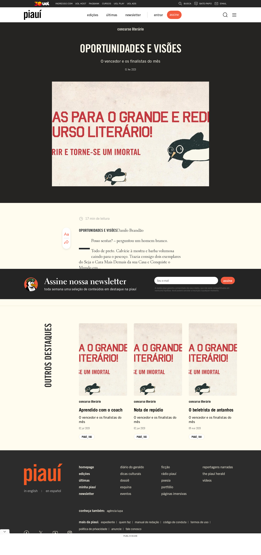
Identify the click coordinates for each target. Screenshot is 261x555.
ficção (165, 467)
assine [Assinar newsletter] (227, 280)
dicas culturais (130, 473)
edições (92, 15)
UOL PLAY (119, 3)
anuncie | (118, 529)
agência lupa (115, 511)
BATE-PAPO (203, 3)
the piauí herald (214, 473)
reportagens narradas (218, 467)
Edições (84, 473)
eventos (125, 493)
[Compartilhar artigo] (66, 242)
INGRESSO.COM (64, 3)
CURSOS (106, 3)
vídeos (207, 480)
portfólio (167, 487)
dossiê (124, 480)
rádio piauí (168, 473)
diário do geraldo (132, 467)
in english (31, 490)
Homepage (86, 467)
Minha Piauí (87, 487)
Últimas (84, 480)
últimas (111, 15)
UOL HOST (80, 3)
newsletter (133, 15)
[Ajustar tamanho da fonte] (66, 234)
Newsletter (86, 493)
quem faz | (126, 522)
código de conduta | (176, 522)
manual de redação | (148, 522)
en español (53, 490)
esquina (125, 487)
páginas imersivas (174, 493)
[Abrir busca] (225, 14)
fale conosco (133, 529)
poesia (165, 480)
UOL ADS (131, 3)
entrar (158, 15)
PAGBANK (94, 3)
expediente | (109, 522)
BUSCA (184, 3)
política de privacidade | (95, 529)
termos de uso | (201, 522)
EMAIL (220, 3)
